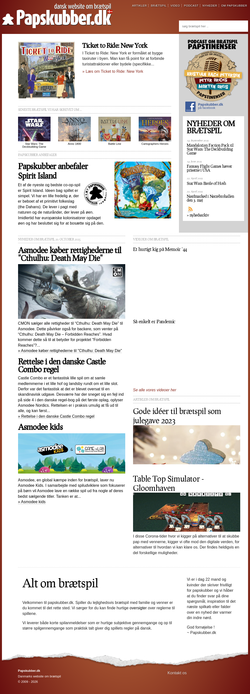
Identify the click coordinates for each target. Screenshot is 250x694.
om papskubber (234, 5)
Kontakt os (177, 673)
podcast (191, 5)
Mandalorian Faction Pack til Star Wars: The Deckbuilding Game (210, 149)
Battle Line (114, 131)
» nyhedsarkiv (198, 215)
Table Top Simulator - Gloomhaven (168, 483)
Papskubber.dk (204, 107)
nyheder (209, 5)
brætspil (159, 5)
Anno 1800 (74, 131)
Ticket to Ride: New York (114, 45)
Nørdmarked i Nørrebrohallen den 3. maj (210, 198)
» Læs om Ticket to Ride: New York (112, 71)
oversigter (138, 608)
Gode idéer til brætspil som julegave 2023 (177, 415)
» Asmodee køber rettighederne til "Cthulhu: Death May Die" (70, 351)
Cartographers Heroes (155, 131)
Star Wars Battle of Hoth (206, 183)
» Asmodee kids (32, 502)
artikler (139, 5)
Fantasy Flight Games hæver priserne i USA (209, 168)
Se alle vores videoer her (154, 390)
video (175, 5)
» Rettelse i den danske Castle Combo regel (56, 416)
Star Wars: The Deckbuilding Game (34, 132)
